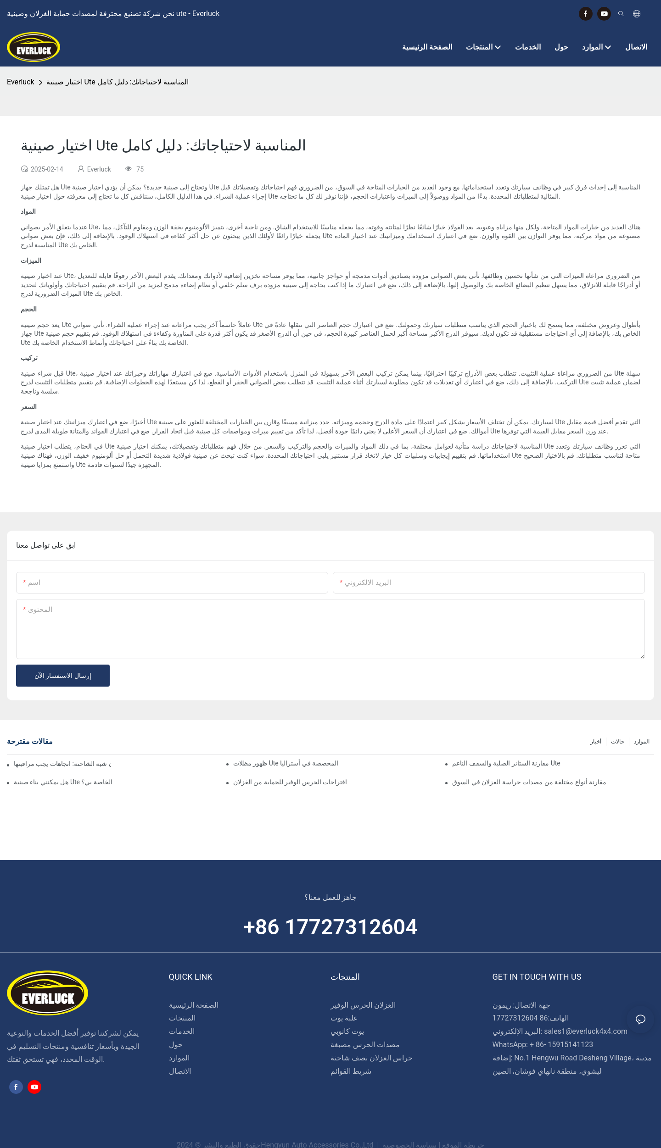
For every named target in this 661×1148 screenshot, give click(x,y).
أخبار (595, 741)
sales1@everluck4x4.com (585, 1031)
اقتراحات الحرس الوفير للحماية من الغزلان (290, 782)
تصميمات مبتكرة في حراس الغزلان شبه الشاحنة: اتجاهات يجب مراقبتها (62, 763)
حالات (617, 741)
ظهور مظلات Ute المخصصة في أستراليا (285, 763)
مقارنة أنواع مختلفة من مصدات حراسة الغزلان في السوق (529, 782)
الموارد (642, 741)
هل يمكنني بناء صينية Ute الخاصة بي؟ (63, 782)
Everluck (20, 82)
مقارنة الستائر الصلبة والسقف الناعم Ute (506, 763)
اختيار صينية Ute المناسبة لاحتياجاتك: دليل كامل (117, 82)
